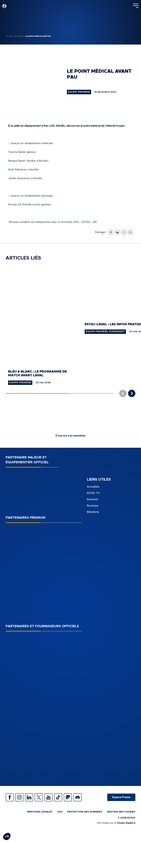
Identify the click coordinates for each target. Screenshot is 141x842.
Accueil (9, 36)
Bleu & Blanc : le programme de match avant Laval (37, 373)
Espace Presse (121, 797)
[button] (131, 393)
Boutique (92, 505)
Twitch (68, 797)
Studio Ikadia (126, 823)
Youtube (48, 797)
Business (92, 499)
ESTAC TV (93, 493)
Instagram (19, 797)
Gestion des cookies (121, 812)
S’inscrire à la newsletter (70, 435)
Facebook (9, 797)
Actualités (19, 36)
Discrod (77, 797)
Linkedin (29, 797)
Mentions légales (39, 812)
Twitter (39, 797)
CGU (59, 812)
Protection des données (84, 812)
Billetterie (93, 512)
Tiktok (58, 797)
